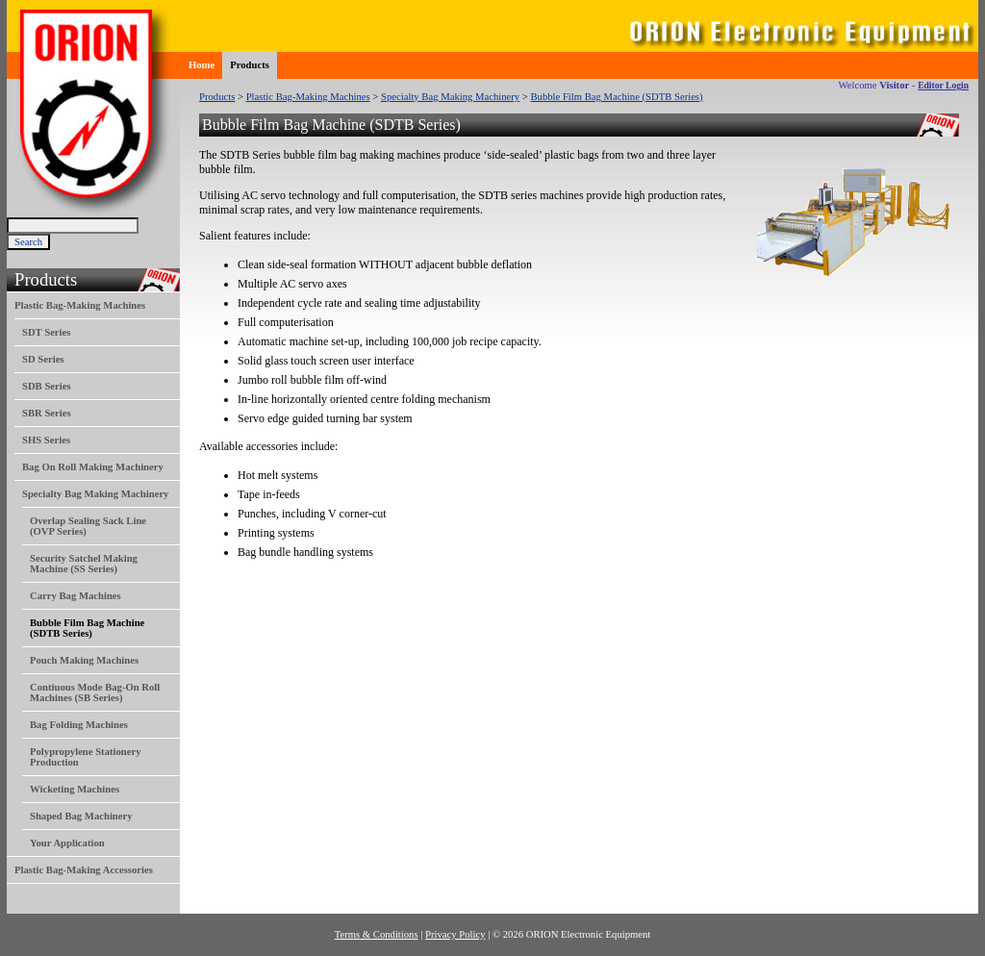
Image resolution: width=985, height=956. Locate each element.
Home (202, 65)
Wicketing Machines (74, 789)
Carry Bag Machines (75, 596)
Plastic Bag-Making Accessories (83, 870)
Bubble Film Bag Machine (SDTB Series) (617, 96)
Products (249, 65)
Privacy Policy (455, 934)
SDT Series (46, 332)
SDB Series (46, 386)
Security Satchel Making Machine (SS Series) (84, 563)
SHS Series (46, 440)
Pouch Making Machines (84, 660)
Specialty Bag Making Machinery (95, 494)
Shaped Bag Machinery (81, 816)
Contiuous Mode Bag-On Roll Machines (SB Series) (95, 692)
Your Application (67, 843)
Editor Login (943, 85)
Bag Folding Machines (79, 724)
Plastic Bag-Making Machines (79, 305)
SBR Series (46, 413)
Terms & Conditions (376, 934)
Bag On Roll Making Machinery (93, 467)
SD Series (43, 359)
